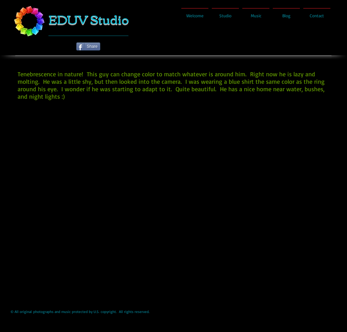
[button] (174, 202)
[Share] (88, 46)
